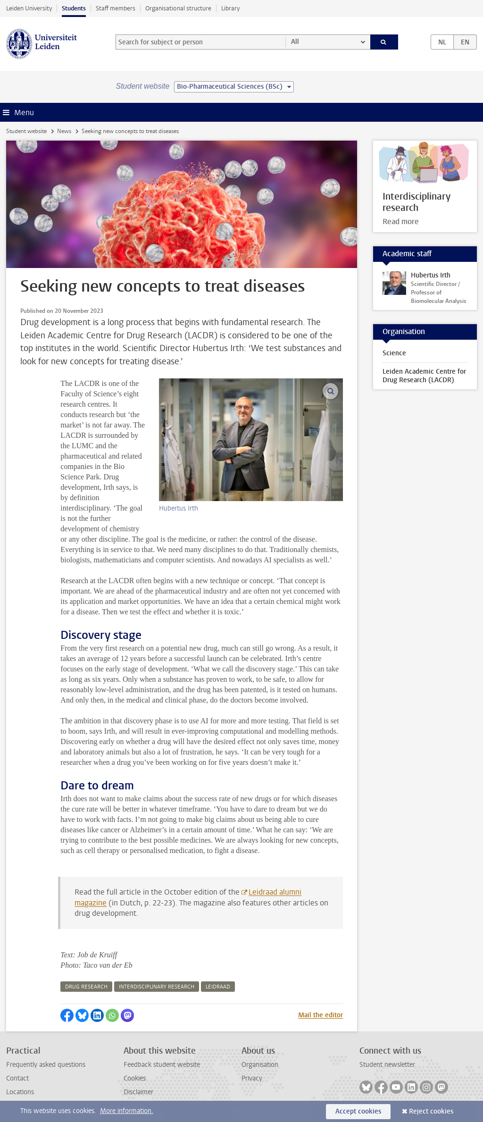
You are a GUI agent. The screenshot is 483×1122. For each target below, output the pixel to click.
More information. (126, 1110)
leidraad (218, 986)
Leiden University (29, 8)
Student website (26, 131)
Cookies (135, 1078)
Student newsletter (387, 1064)
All (295, 41)
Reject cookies (431, 1111)
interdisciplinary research (156, 986)
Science (394, 353)
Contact (17, 1078)
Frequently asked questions (45, 1064)
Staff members (115, 8)
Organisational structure (178, 8)
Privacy (252, 1078)
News (64, 131)
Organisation (260, 1064)
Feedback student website (162, 1064)
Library (230, 8)
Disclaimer (138, 1092)
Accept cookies (358, 1111)
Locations (20, 1092)
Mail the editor (320, 1015)
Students (74, 8)
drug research (86, 986)
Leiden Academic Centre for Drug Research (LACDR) (424, 376)
